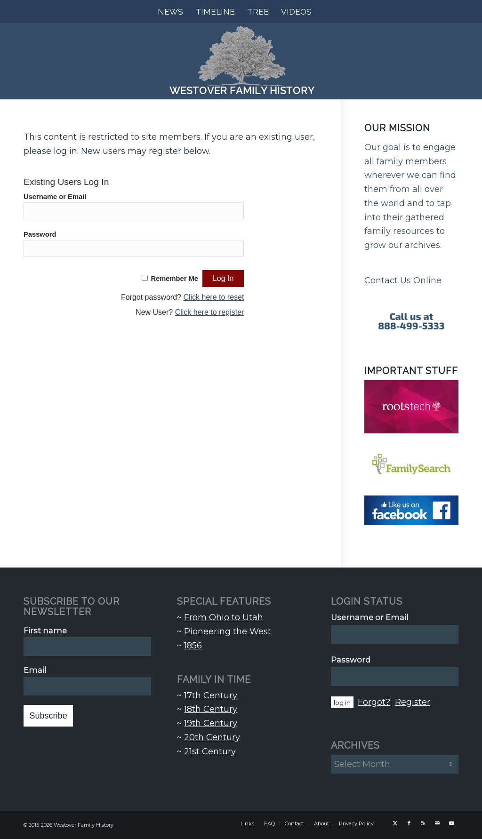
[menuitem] (170, 12)
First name (45, 630)
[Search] (324, 12)
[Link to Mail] (437, 823)
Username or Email (55, 196)
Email (35, 670)
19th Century (210, 723)
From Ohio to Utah (223, 617)
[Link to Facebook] (409, 823)
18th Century (210, 709)
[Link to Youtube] (451, 823)
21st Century (210, 751)
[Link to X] (395, 823)
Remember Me (174, 278)
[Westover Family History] (241, 61)
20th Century (212, 737)
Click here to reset (213, 297)
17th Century (210, 695)
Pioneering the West (227, 631)
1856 (193, 645)
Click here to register (209, 312)
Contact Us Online (403, 280)
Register (412, 702)
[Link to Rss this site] (423, 823)
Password (40, 234)
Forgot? (374, 702)
